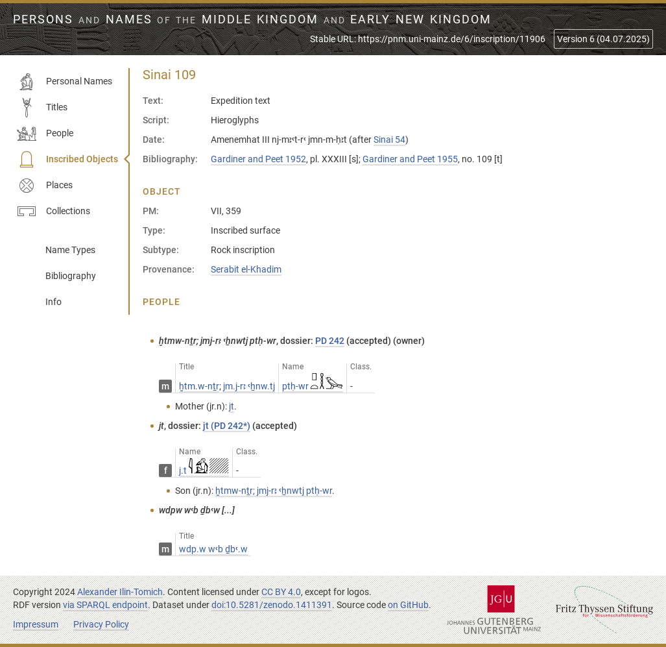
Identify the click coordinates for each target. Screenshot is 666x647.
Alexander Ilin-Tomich (120, 592)
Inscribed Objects (67, 159)
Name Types (70, 250)
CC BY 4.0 (281, 592)
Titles (42, 107)
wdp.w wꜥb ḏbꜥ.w (213, 549)
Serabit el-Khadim (246, 269)
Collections (53, 211)
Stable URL (427, 39)
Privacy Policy (101, 624)
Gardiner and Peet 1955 (410, 159)
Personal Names (64, 82)
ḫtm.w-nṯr (199, 386)
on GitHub (408, 605)
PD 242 (329, 341)
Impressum (35, 624)
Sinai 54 (389, 139)
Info (53, 302)
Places (45, 185)
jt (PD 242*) (226, 426)
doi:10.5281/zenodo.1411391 (271, 605)
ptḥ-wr (312, 386)
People (45, 133)
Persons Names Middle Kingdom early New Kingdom (252, 19)
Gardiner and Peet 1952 (258, 159)
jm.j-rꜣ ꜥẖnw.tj (249, 386)
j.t (204, 470)
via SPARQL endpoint (105, 605)
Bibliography (70, 276)
